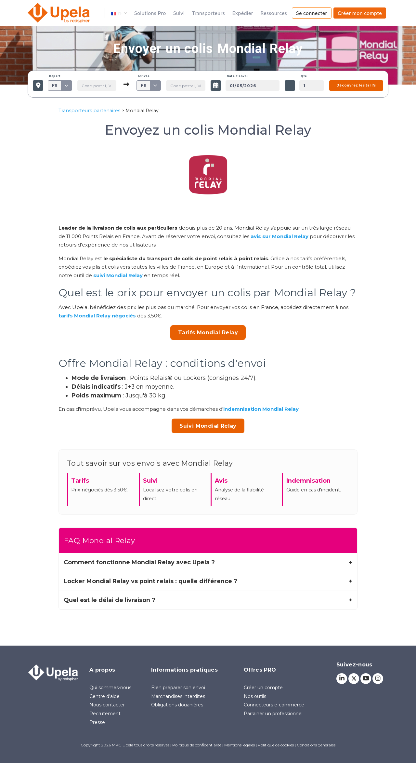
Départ (54, 76)
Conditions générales (316, 745)
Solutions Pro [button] (150, 13)
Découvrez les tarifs (356, 85)
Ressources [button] (273, 13)
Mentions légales (239, 745)
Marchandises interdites (178, 696)
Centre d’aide (104, 696)
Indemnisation (308, 480)
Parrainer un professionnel (273, 713)
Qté (304, 76)
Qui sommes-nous (110, 687)
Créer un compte (263, 687)
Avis (221, 480)
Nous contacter (107, 705)
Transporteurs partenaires (89, 111)
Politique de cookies (276, 745)
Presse (97, 722)
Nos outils (255, 696)
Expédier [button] (242, 13)
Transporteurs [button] (208, 13)
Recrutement (105, 713)
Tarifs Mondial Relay (208, 332)
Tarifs (80, 480)
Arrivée (144, 76)
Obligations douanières (177, 705)
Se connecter (311, 13)
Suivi (179, 13)
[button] (119, 13)
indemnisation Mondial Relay (261, 409)
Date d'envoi (237, 76)
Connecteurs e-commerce (274, 705)
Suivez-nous (354, 665)
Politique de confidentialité (196, 745)
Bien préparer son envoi (178, 687)
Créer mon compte (360, 13)
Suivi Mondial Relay (208, 426)
